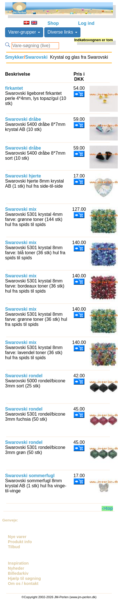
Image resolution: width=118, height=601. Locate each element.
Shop (53, 23)
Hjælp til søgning (24, 578)
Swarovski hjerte (23, 176)
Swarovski (36, 57)
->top (107, 508)
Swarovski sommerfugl (29, 475)
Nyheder (16, 568)
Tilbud (14, 547)
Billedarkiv (18, 573)
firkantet (14, 88)
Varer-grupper (24, 32)
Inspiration (18, 563)
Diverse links (62, 32)
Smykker (14, 57)
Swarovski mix (20, 209)
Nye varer (17, 536)
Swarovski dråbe (23, 119)
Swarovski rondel (24, 375)
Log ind (86, 23)
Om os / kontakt (23, 583)
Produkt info (20, 541)
